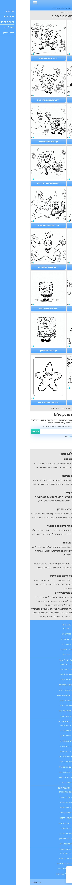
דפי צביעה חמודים (36, 782)
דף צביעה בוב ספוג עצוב (18, 309)
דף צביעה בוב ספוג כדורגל (54, 100)
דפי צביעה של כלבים (36, 690)
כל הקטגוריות (36, 634)
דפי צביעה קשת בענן (36, 756)
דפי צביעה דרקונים (36, 818)
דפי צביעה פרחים (36, 746)
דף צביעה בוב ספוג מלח (54, 309)
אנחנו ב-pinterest (36, 649)
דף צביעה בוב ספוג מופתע (54, 225)
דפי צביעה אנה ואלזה (36, 767)
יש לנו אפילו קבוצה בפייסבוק (59, 440)
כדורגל (24, 8)
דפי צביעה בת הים (36, 730)
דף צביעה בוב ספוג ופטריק (18, 142)
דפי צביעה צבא (36, 828)
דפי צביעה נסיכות (36, 725)
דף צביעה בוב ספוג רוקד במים (18, 183)
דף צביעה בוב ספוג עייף (18, 350)
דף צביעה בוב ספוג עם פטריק (18, 225)
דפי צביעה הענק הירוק (36, 823)
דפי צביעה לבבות (36, 751)
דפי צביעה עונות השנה (36, 711)
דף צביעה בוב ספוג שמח (18, 58)
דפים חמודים (47, 8)
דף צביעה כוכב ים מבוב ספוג (18, 402)
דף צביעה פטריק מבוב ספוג (18, 267)
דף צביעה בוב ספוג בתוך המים (18, 100)
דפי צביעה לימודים (36, 705)
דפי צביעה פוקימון (36, 700)
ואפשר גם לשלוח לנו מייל (60, 446)
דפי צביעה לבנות (37, 8)
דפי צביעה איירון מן (36, 833)
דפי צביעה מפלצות (36, 802)
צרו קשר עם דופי (36, 639)
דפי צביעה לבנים (36, 669)
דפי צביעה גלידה (36, 741)
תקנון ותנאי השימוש (43, 437)
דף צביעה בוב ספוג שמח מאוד (54, 402)
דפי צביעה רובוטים (36, 797)
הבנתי (64, 879)
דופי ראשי (36, 628)
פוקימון (29, 8)
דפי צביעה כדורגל (36, 807)
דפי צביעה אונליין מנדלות (36, 863)
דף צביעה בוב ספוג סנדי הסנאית (54, 58)
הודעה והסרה (6, 882)
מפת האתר (36, 654)
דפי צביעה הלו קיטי (36, 761)
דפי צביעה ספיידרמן (36, 838)
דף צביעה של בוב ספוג (54, 267)
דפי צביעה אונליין (36, 853)
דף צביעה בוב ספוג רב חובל (54, 183)
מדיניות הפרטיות (53, 874)
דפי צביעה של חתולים (36, 685)
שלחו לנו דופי (36, 644)
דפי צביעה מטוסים (36, 812)
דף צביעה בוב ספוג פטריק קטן (54, 350)
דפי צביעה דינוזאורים (36, 792)
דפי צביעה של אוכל (36, 679)
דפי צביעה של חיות (36, 674)
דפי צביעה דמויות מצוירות (36, 695)
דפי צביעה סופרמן (36, 844)
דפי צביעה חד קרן (36, 736)
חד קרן (53, 8)
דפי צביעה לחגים (36, 716)
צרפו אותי (5, 431)
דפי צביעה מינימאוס (36, 777)
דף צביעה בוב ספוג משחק (54, 142)
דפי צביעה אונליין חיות (36, 858)
